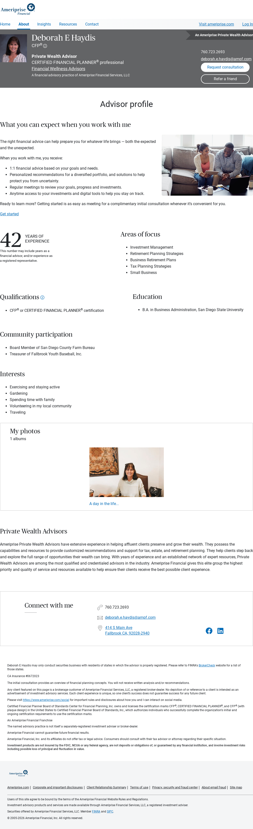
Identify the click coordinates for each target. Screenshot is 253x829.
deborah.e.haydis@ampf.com (226, 59)
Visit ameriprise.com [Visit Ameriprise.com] (216, 24)
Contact (92, 24)
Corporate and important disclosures (58, 787)
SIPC (110, 811)
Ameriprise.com (18, 787)
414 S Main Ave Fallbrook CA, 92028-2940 (127, 630)
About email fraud (214, 787)
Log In (247, 24)
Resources (68, 24)
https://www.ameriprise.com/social (46, 700)
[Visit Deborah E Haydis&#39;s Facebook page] (209, 631)
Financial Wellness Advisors (58, 68)
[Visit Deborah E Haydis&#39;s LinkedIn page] (220, 631)
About (24, 24)
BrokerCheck (207, 665)
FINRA (96, 811)
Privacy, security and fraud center (175, 787)
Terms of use (139, 787)
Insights (44, 24)
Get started (9, 214)
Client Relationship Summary (106, 787)
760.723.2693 (213, 52)
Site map (236, 787)
